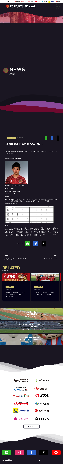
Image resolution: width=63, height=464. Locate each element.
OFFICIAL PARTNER (31, 426)
